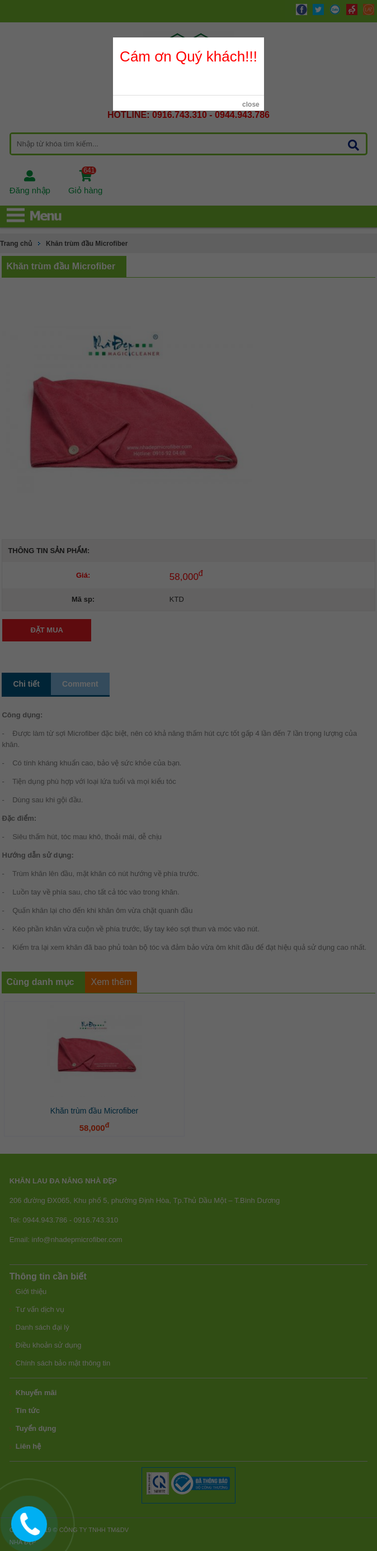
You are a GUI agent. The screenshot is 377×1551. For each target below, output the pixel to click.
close (251, 104)
